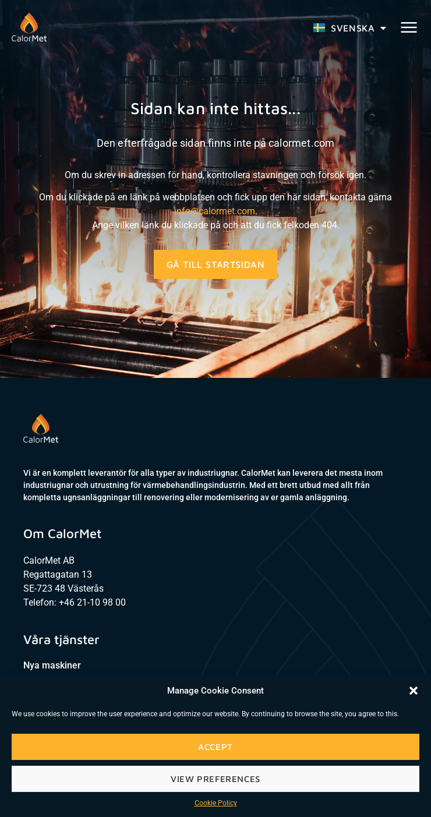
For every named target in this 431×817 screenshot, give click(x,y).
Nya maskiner (52, 665)
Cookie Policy (216, 803)
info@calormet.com (214, 211)
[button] (413, 690)
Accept (215, 747)
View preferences (215, 779)
